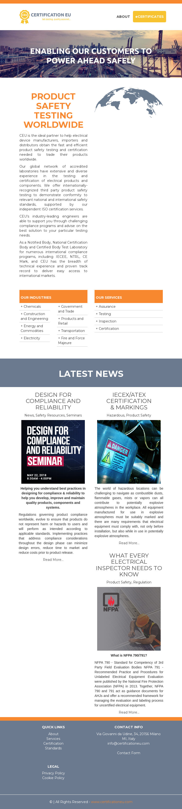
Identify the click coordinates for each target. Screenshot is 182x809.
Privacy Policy (53, 773)
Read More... (53, 560)
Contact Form (128, 753)
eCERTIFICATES (149, 16)
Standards (53, 748)
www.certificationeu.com (111, 802)
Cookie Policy (53, 778)
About (123, 16)
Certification (53, 743)
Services (53, 739)
